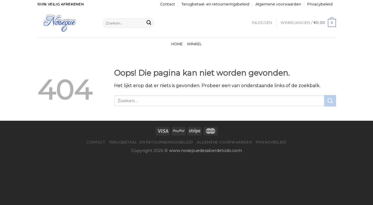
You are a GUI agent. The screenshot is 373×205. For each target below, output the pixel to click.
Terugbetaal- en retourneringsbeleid (215, 4)
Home (177, 44)
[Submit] (149, 23)
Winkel (194, 44)
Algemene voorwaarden (278, 4)
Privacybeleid (320, 4)
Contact (167, 4)
